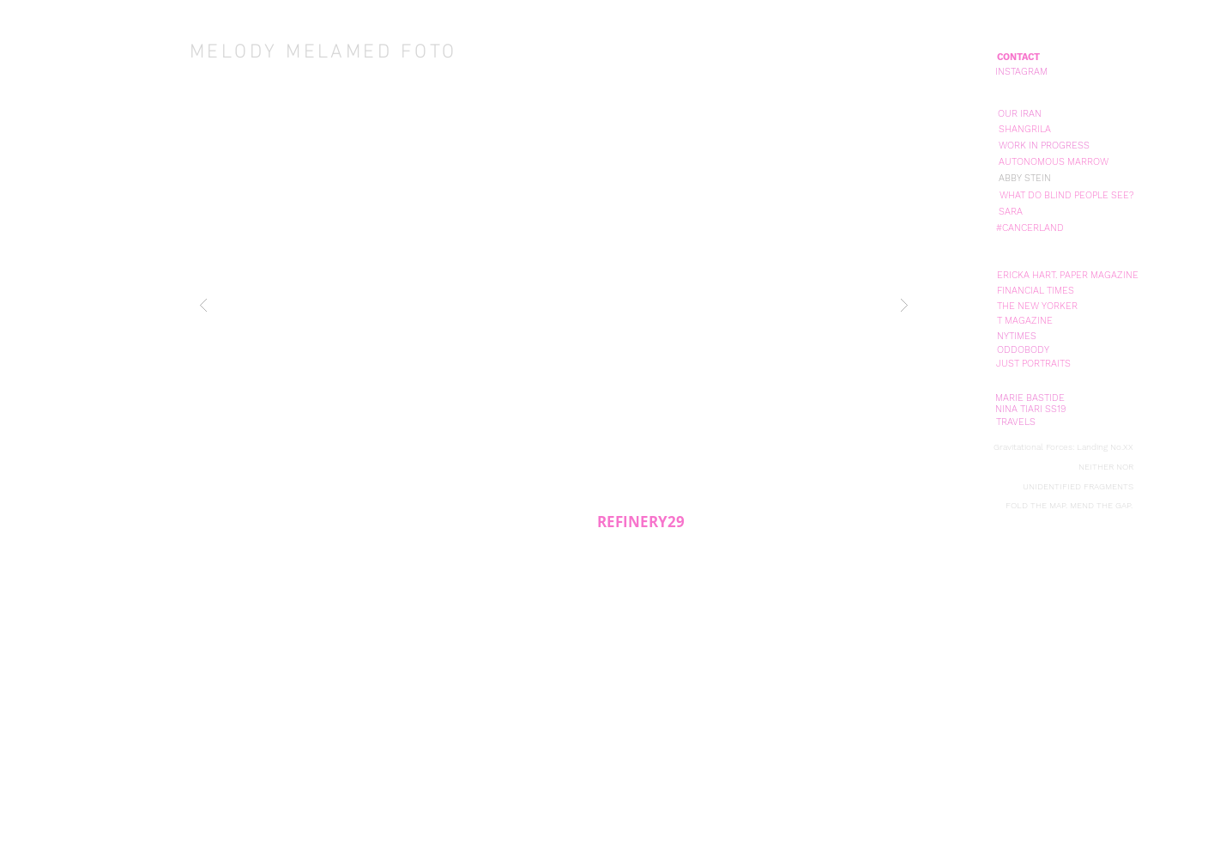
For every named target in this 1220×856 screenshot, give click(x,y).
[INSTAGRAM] (1021, 71)
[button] (554, 304)
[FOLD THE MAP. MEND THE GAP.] (1069, 506)
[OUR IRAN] (1019, 113)
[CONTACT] (1018, 57)
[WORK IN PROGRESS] (1044, 145)
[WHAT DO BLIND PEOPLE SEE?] (1066, 195)
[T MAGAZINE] (1025, 320)
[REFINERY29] (640, 522)
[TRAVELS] (1016, 422)
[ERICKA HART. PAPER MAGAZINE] (1067, 275)
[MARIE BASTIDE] (1030, 398)
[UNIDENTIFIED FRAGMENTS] (1078, 487)
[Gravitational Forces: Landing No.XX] (1063, 446)
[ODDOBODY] (1023, 349)
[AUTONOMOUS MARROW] (1053, 161)
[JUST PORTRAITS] (1033, 363)
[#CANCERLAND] (1030, 228)
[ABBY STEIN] (1025, 178)
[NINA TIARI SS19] (1030, 409)
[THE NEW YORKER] (1037, 306)
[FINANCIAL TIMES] (1035, 290)
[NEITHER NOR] (1105, 467)
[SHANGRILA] (1025, 129)
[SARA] (1011, 211)
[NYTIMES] (1016, 336)
